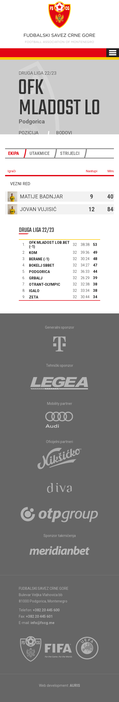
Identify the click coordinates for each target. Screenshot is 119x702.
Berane (35, 259)
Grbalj (35, 278)
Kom (33, 253)
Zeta (33, 297)
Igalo (34, 291)
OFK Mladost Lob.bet (49, 243)
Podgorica (39, 272)
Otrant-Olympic (44, 284)
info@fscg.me (42, 623)
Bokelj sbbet (41, 265)
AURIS (75, 685)
